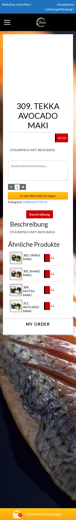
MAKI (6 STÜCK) (35, 202)
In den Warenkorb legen (38, 196)
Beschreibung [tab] (39, 214)
